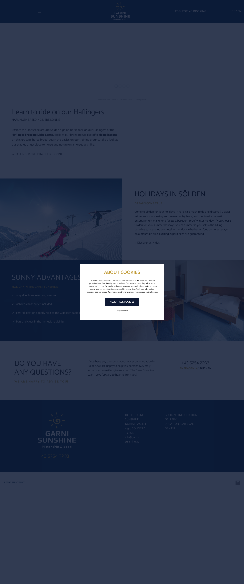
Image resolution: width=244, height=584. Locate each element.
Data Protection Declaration (119, 292)
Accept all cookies (122, 302)
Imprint (154, 292)
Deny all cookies (122, 310)
